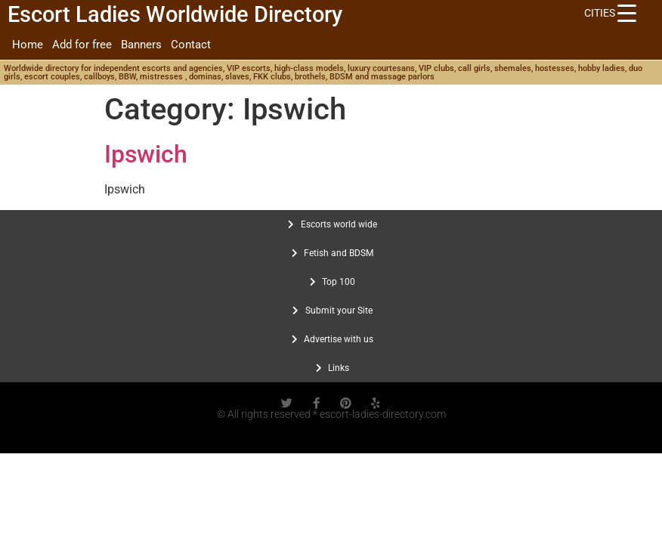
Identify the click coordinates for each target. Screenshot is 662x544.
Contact (191, 44)
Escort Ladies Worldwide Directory (175, 14)
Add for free (82, 44)
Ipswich (145, 154)
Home (27, 44)
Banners (141, 44)
